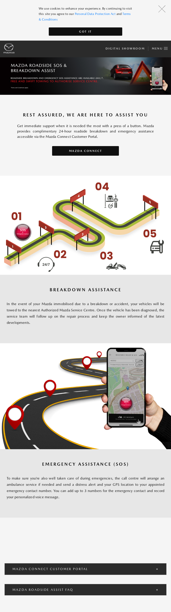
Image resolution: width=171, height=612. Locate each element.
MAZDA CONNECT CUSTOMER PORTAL (50, 569)
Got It (85, 31)
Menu (160, 47)
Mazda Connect (85, 151)
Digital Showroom (125, 48)
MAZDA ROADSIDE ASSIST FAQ (42, 589)
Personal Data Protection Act (95, 14)
